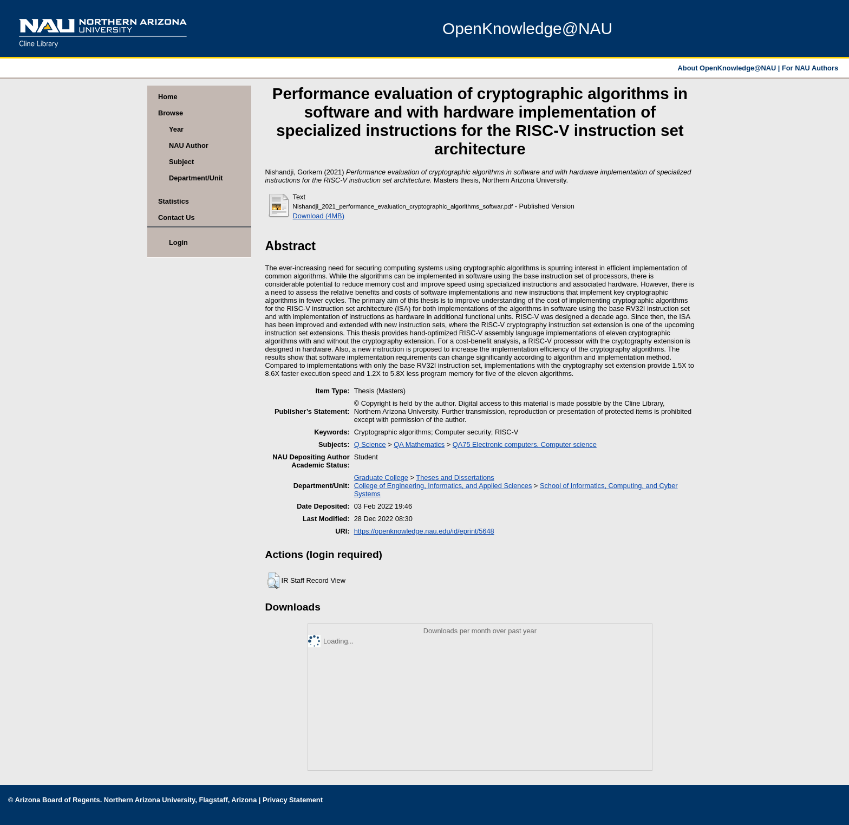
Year (176, 129)
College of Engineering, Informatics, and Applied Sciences (443, 486)
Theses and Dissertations (455, 477)
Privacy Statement (293, 800)
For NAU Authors (810, 68)
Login (178, 242)
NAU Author (188, 145)
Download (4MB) (318, 216)
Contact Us (176, 217)
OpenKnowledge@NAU (527, 28)
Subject (181, 162)
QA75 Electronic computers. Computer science (525, 444)
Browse (170, 113)
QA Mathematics (419, 444)
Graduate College (381, 477)
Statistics (173, 201)
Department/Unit (196, 178)
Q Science (370, 444)
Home (168, 97)
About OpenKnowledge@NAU (728, 68)
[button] (273, 581)
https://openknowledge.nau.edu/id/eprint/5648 (424, 531)
